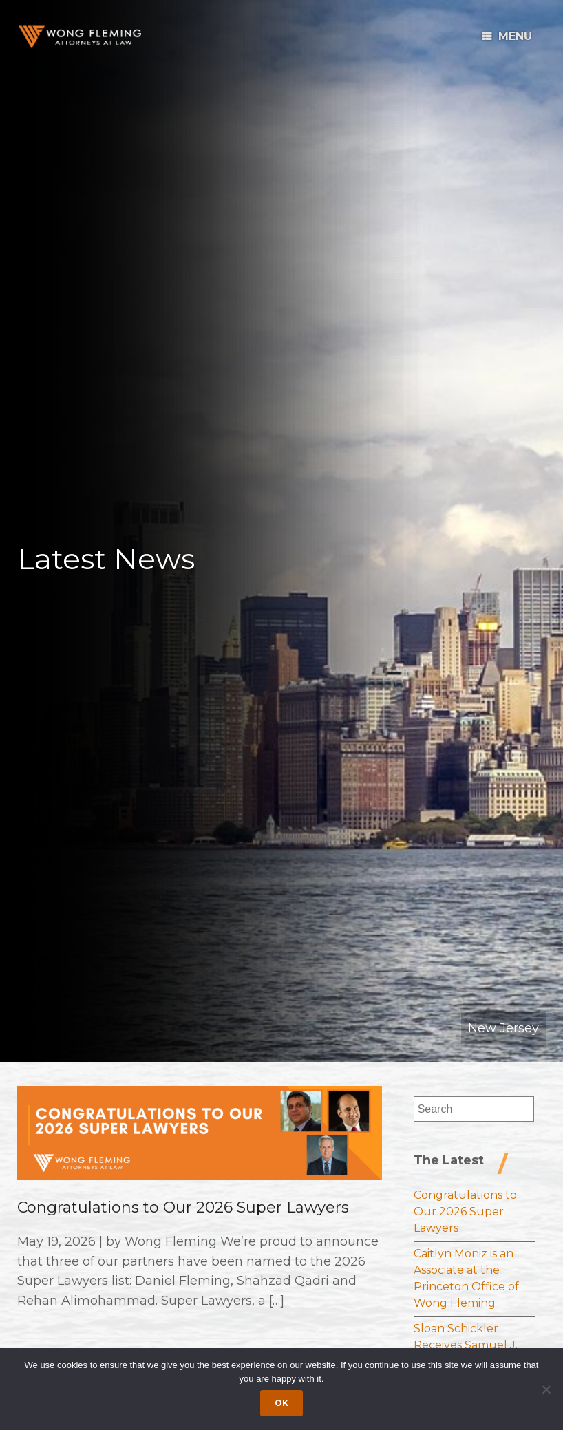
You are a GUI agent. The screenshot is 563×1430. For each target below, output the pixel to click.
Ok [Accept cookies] (281, 1403)
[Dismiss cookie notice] (546, 1389)
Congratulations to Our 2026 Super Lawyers (183, 1207)
